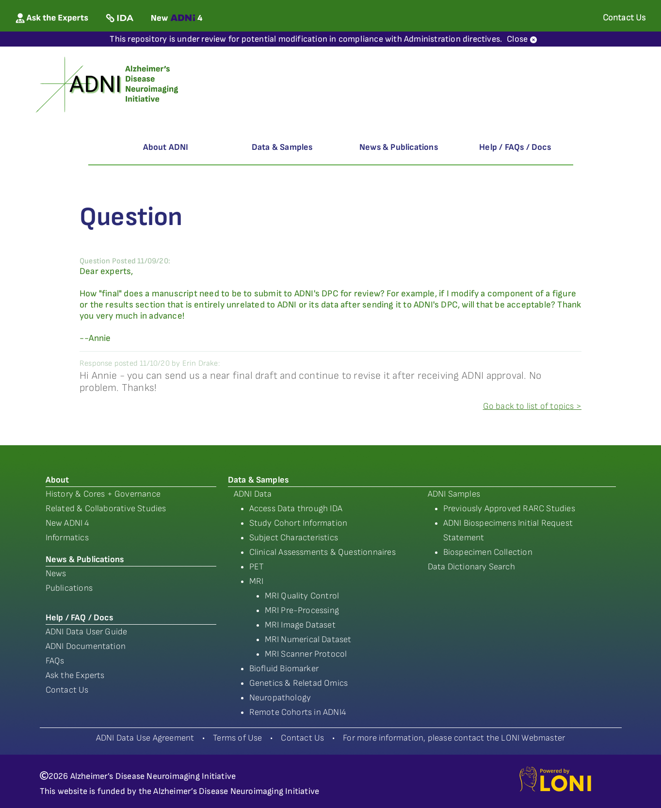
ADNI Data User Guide (87, 632)
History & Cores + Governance (103, 494)
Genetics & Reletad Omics (298, 683)
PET (256, 567)
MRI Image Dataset (300, 625)
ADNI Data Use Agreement (145, 738)
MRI (256, 581)
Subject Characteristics (294, 538)
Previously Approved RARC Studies (509, 508)
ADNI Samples (454, 494)
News (56, 573)
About (57, 480)
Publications (69, 588)
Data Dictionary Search (471, 567)
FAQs (55, 661)
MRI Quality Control (302, 596)
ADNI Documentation (86, 646)
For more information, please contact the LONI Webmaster (454, 738)
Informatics (67, 538)
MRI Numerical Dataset (308, 639)
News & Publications (398, 147)
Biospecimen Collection (487, 552)
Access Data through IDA (296, 508)
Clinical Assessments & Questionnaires (322, 552)
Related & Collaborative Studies (106, 508)
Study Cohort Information (298, 523)
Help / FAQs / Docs (515, 147)
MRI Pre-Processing (302, 610)
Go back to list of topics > (532, 406)
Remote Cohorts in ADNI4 (298, 712)
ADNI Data (253, 494)
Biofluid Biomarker (284, 668)
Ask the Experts (75, 675)
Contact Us (67, 690)
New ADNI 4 (68, 523)
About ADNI (166, 147)
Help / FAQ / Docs (79, 618)
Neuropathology (280, 698)
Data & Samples (282, 147)
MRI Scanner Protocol (306, 654)
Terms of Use (237, 738)
